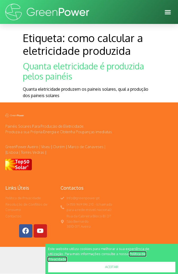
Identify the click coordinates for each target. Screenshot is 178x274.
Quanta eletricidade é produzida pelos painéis (83, 71)
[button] (168, 12)
